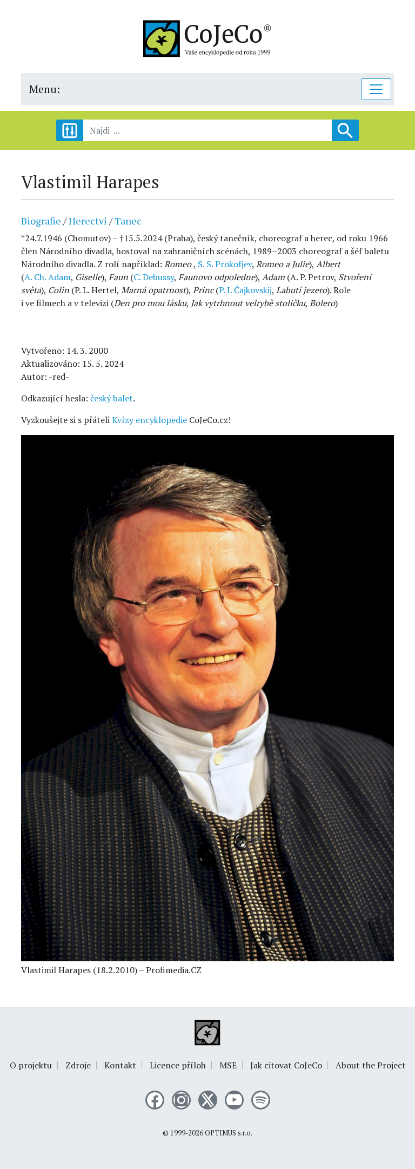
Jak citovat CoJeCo (286, 1065)
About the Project (371, 1065)
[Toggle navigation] (376, 89)
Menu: (44, 89)
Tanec (128, 220)
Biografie (41, 220)
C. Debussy (153, 277)
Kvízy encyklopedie (149, 420)
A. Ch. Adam (47, 277)
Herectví (88, 220)
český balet (111, 398)
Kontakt (120, 1065)
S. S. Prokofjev (225, 264)
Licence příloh (178, 1065)
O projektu (31, 1065)
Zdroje (78, 1065)
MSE (228, 1065)
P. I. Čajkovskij (245, 290)
